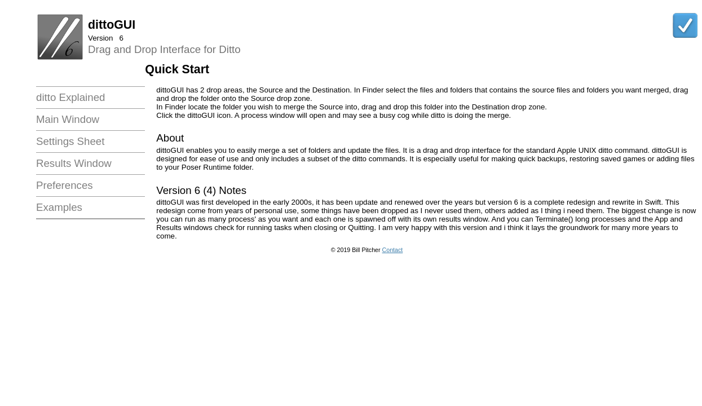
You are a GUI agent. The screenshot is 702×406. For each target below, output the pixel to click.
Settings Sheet (70, 141)
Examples (59, 207)
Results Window (74, 163)
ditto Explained (70, 97)
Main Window (67, 119)
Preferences (64, 185)
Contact (392, 249)
